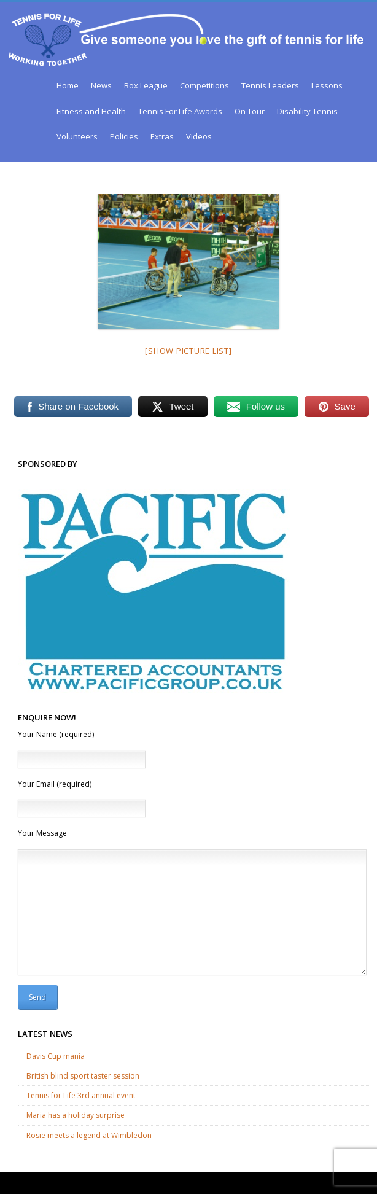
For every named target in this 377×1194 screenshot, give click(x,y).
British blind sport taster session (82, 1076)
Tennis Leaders (270, 85)
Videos (199, 136)
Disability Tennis (307, 111)
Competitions (204, 85)
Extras (162, 136)
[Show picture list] (188, 350)
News (101, 85)
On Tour (250, 111)
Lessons (327, 85)
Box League (146, 85)
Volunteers (77, 136)
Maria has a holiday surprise (75, 1115)
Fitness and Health (91, 111)
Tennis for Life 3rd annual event (81, 1095)
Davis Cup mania (55, 1056)
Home (67, 85)
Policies (124, 136)
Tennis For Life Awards (180, 111)
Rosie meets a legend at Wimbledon (89, 1135)
